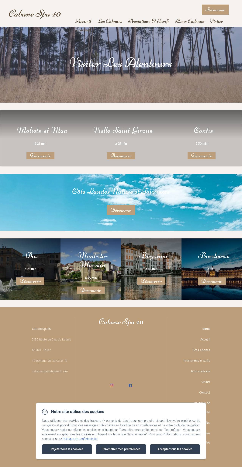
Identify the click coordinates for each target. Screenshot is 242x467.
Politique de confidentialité (80, 439)
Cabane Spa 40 (34, 13)
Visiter (216, 21)
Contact (82, 29)
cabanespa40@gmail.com (50, 375)
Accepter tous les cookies (174, 449)
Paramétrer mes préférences (121, 449)
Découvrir (40, 155)
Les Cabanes (109, 21)
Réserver (215, 9)
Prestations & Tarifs (149, 21)
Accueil (83, 21)
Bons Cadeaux (189, 21)
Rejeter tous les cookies (67, 449)
